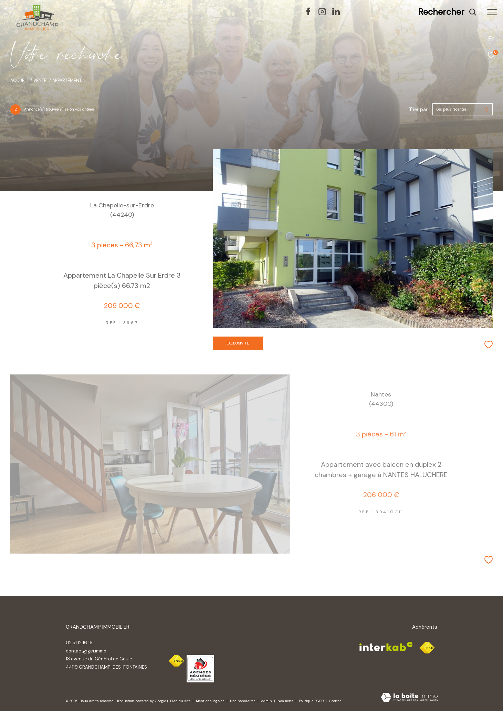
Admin (267, 701)
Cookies (335, 701)
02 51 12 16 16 (79, 643)
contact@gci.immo (86, 651)
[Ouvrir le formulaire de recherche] (447, 12)
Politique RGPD (311, 701)
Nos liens (285, 701)
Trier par (418, 109)
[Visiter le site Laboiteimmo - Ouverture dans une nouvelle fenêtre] (409, 698)
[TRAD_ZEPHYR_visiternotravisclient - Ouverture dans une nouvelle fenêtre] (402, 13)
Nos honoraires (243, 701)
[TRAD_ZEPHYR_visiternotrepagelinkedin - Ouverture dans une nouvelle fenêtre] (336, 13)
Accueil (19, 80)
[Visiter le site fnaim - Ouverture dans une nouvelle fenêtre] (176, 661)
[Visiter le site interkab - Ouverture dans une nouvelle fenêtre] (200, 668)
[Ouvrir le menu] (492, 12)
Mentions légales (211, 701)
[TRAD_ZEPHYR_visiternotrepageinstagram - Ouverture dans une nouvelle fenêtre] (322, 13)
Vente (39, 80)
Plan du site (180, 701)
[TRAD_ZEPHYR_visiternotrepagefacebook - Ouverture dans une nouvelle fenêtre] (308, 13)
